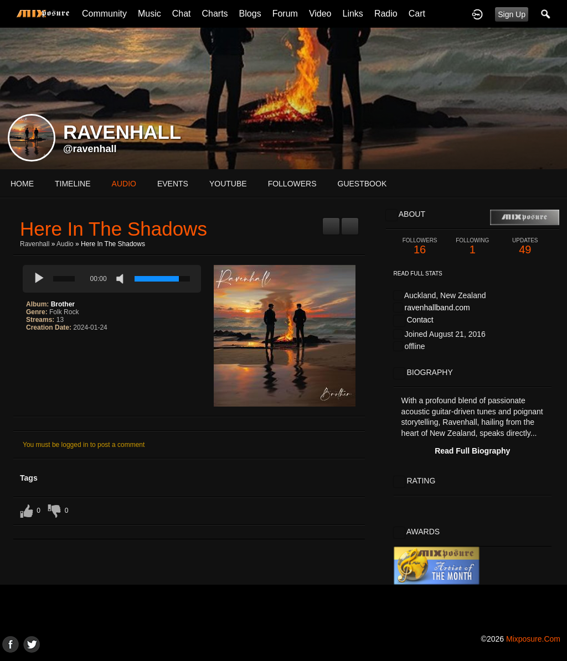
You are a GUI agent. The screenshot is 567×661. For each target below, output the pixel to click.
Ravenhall (34, 244)
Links (353, 13)
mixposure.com (533, 638)
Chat (181, 13)
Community (104, 13)
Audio (65, 244)
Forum (285, 13)
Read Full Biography (472, 450)
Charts (215, 13)
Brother (63, 304)
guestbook (362, 183)
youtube (228, 183)
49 (525, 246)
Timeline (73, 183)
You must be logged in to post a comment (84, 445)
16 (420, 246)
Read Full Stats (418, 273)
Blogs (250, 13)
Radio (386, 13)
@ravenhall (90, 148)
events (172, 183)
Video (320, 13)
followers (292, 183)
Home (22, 183)
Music (149, 13)
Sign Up (511, 14)
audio (124, 183)
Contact (419, 319)
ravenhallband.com (437, 307)
